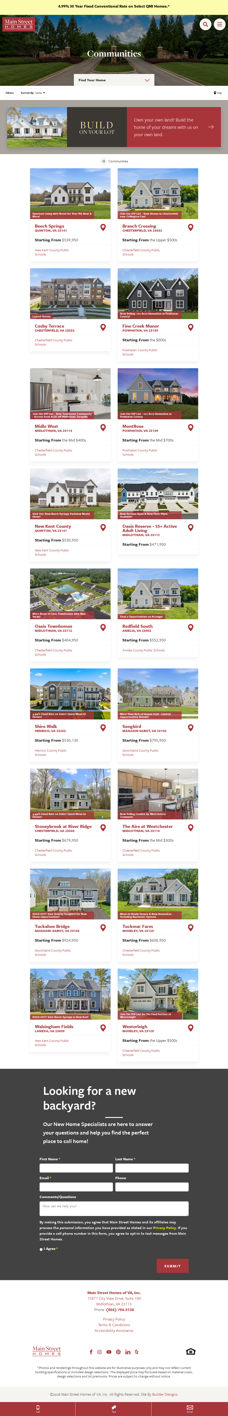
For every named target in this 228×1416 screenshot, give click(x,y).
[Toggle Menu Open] (220, 24)
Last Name (125, 1158)
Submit (172, 1266)
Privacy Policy (164, 1227)
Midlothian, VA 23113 (114, 1304)
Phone (120, 1177)
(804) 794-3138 (120, 1309)
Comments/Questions (58, 1196)
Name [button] (31, 93)
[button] (207, 24)
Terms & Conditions (114, 1325)
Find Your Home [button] (92, 79)
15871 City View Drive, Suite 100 (114, 1298)
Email (45, 1177)
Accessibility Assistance (114, 1330)
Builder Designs (165, 1394)
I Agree (51, 1248)
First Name (50, 1158)
